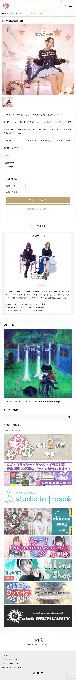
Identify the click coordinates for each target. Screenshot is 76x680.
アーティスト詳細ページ (38, 285)
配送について (9, 655)
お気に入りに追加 (39, 208)
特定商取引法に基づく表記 (11, 667)
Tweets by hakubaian (12, 430)
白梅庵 (38, 640)
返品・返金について (11, 659)
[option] (38, 367)
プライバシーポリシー (10, 664)
